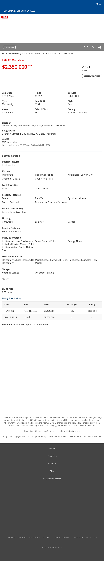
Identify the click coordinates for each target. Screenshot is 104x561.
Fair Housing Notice (85, 537)
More (98, 4)
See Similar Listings (92, 76)
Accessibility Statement (57, 537)
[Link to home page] (2, 4)
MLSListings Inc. (73, 431)
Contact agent (9, 47)
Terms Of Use (14, 537)
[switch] (86, 47)
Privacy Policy (32, 537)
